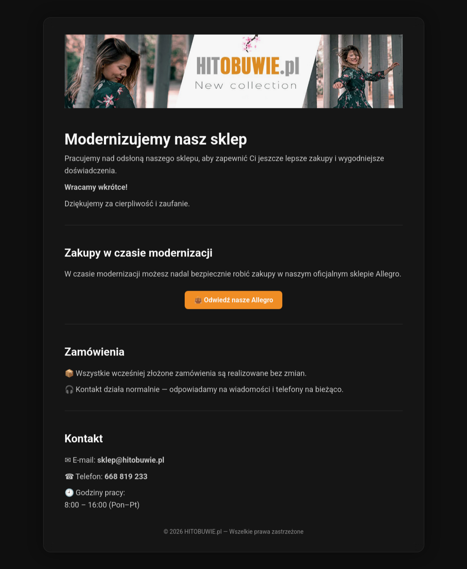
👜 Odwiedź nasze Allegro (233, 300)
